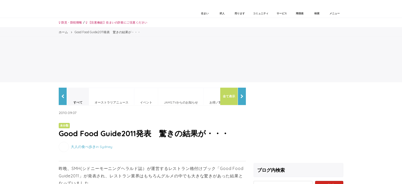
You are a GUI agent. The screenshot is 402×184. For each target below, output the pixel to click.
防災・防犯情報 (70, 22)
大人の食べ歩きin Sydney (91, 146)
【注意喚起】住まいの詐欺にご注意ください (116, 22)
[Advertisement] (298, 123)
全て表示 (229, 96)
